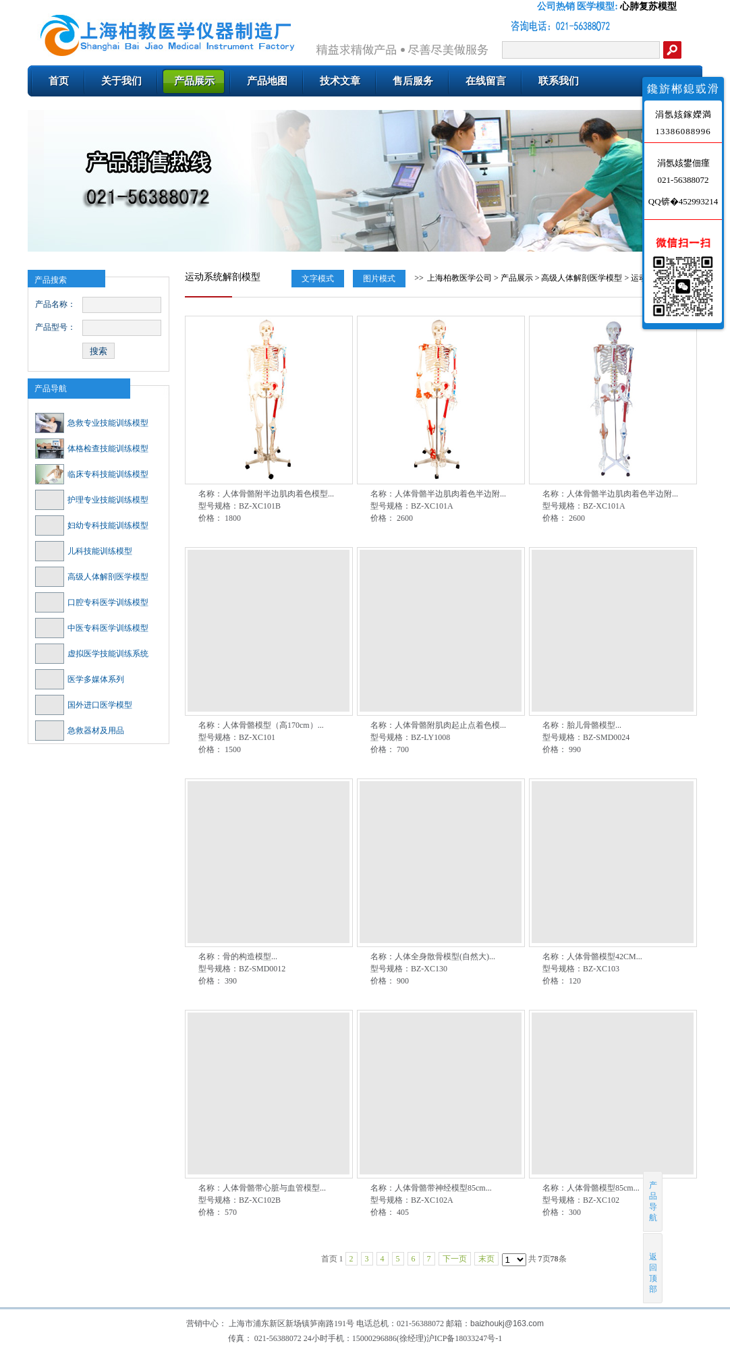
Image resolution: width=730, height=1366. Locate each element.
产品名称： (55, 304)
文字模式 (318, 278)
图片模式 (379, 278)
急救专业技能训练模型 (91, 423)
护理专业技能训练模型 (91, 500)
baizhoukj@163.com (507, 1323)
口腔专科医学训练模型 (91, 602)
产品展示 (517, 278)
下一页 (455, 1258)
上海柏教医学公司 (459, 278)
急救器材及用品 (79, 730)
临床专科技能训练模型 (91, 474)
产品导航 (50, 388)
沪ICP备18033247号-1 (464, 1338)
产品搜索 (50, 280)
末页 (486, 1258)
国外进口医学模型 (83, 705)
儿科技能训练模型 (83, 551)
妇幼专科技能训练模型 (91, 525)
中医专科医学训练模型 (91, 628)
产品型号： (55, 327)
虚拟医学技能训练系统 (91, 654)
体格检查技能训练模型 (91, 448)
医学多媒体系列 (79, 679)
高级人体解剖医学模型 (91, 577)
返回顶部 (653, 1268)
